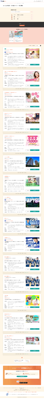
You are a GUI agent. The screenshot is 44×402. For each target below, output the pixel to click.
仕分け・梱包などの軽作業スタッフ (11, 358)
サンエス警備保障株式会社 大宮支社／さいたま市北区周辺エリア (13, 296)
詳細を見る (34, 113)
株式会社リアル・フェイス (8, 122)
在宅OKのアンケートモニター (10, 121)
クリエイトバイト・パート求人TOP (5, 3)
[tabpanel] (22, 39)
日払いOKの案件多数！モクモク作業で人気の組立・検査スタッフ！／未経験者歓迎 (14, 339)
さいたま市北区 (14, 3)
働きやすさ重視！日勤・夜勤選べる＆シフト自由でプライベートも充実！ (13, 278)
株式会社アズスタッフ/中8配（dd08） (10, 255)
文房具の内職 (7, 315)
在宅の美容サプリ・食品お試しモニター (12, 145)
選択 (32, 20)
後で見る (27, 113)
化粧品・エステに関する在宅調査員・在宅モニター (14, 76)
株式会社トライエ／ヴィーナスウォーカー (10, 100)
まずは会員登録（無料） (22, 400)
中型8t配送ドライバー (9, 253)
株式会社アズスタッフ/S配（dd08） (9, 234)
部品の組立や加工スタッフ (10, 335)
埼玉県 (9, 3)
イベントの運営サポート (9, 210)
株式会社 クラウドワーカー (8, 55)
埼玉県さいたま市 (11, 3)
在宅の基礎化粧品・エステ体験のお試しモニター (14, 98)
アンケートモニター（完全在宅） (11, 53)
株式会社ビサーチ (7, 78)
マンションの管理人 (8, 167)
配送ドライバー (8, 233)
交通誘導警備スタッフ (9, 188)
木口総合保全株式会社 (7, 190)
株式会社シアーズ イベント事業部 (9, 212)
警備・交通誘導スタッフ (9, 274)
